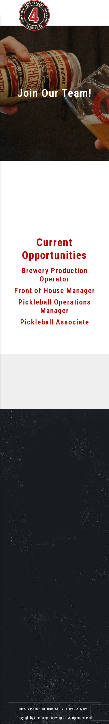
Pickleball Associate (54, 322)
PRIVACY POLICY (29, 709)
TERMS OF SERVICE (78, 709)
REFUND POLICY (52, 709)
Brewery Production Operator (54, 275)
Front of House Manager (54, 290)
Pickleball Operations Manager (54, 306)
